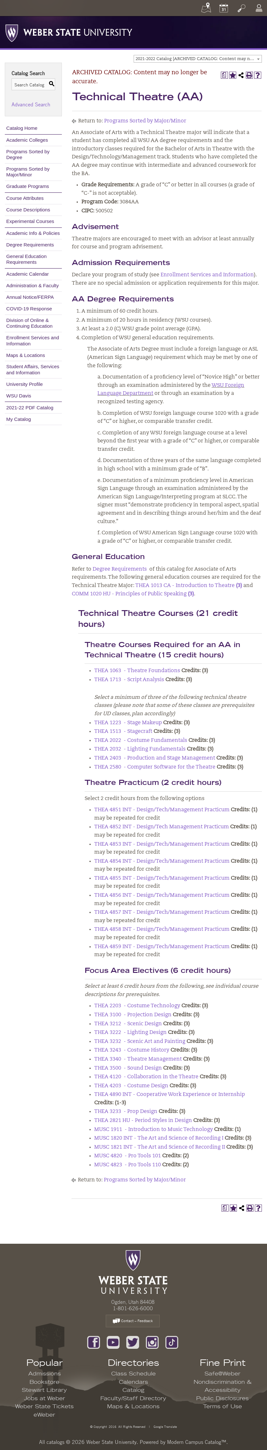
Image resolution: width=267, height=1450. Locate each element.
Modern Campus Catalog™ (196, 1442)
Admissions (44, 1373)
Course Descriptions (28, 209)
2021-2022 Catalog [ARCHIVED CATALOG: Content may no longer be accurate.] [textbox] (199, 59)
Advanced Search (31, 104)
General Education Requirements (26, 259)
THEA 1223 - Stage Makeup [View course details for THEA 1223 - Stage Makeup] (128, 722)
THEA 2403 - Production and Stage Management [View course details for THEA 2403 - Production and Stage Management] (154, 758)
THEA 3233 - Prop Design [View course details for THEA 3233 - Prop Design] (125, 1111)
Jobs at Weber (44, 1398)
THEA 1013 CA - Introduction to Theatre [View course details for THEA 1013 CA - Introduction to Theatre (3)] (188, 585)
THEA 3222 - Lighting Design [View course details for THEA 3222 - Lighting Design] (130, 1032)
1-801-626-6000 (133, 1308)
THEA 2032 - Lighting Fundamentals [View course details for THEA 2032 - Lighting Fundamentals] (140, 749)
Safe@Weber (222, 1373)
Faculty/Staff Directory (133, 1398)
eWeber (44, 1415)
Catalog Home (22, 128)
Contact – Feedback (133, 1321)
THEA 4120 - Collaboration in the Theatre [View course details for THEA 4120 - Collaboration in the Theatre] (146, 1077)
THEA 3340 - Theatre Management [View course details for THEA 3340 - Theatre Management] (138, 1059)
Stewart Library (44, 1390)
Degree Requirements (30, 244)
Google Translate (165, 1426)
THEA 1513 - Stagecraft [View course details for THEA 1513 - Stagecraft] (123, 731)
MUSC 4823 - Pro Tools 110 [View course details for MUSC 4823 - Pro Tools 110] (127, 1165)
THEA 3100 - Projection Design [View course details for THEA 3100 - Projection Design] (132, 1015)
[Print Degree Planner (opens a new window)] (224, 75)
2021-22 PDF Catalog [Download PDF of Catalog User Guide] (30, 407)
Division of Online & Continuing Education (29, 323)
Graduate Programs (27, 186)
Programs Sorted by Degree (28, 154)
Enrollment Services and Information (32, 340)
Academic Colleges (27, 140)
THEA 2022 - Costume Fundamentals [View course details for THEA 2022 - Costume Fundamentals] (140, 740)
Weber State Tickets (44, 1406)
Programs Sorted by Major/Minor (28, 171)
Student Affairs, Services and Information (32, 369)
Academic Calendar (27, 274)
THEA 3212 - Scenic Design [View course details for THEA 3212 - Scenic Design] (128, 1024)
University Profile (24, 384)
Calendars (133, 1382)
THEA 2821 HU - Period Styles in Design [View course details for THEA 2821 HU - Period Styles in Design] (143, 1120)
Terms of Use (222, 1406)
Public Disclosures (222, 1398)
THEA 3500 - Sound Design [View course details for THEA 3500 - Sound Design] (128, 1068)
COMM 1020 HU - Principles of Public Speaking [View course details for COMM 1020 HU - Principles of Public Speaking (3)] (133, 594)
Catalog (133, 1390)
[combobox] (198, 59)
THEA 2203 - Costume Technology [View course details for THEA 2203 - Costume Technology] (137, 1006)
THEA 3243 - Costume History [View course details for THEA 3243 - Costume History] (131, 1050)
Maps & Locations (25, 355)
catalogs (55, 1442)
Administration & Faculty (32, 285)
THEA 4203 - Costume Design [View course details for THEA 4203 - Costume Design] (131, 1086)
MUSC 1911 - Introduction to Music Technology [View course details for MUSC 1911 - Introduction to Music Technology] (153, 1129)
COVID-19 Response (29, 308)
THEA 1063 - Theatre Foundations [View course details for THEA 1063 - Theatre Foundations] (137, 670)
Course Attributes (25, 198)
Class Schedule (133, 1373)
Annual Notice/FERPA (30, 297)
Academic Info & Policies (33, 233)
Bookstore (44, 1382)
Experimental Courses (30, 221)
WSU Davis (18, 395)
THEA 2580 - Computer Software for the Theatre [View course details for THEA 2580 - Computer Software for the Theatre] (154, 767)
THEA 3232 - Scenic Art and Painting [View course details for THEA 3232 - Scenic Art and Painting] (139, 1041)
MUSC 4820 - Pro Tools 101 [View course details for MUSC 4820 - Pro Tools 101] (127, 1156)
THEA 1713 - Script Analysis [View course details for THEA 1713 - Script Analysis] (129, 679)
